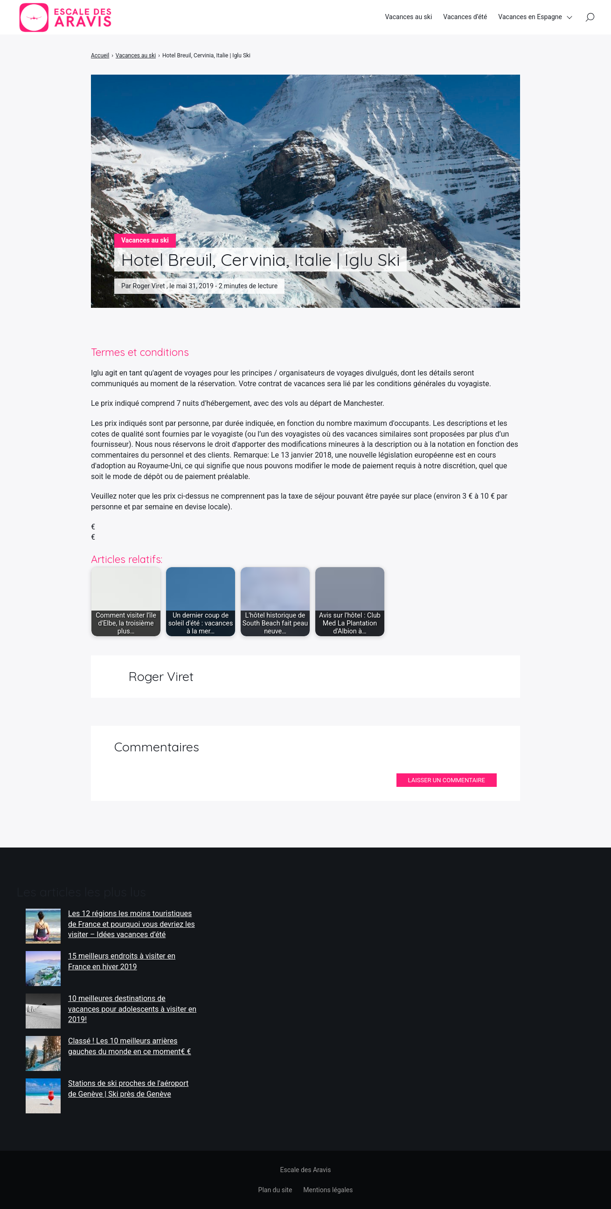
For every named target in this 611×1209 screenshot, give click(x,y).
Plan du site (275, 1190)
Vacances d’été (465, 18)
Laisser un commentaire (446, 780)
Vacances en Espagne (530, 18)
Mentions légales (328, 1190)
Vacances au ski (408, 18)
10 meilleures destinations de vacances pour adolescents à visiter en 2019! (132, 1009)
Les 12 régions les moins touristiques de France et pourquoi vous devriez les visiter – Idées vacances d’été (131, 924)
